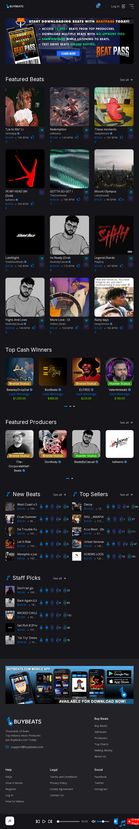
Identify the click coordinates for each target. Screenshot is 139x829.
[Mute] (93, 821)
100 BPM (21, 204)
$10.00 (21, 546)
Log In (9, 795)
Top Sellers (93, 494)
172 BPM (67, 266)
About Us (100, 756)
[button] (66, 406)
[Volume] (103, 821)
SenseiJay (12, 133)
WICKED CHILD (27, 613)
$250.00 (21, 604)
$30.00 (21, 521)
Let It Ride (24, 542)
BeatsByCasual (60, 261)
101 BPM (110, 137)
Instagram (100, 789)
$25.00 (21, 508)
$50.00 (88, 521)
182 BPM (35, 604)
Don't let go (25, 588)
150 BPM (34, 546)
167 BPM (110, 266)
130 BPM (101, 558)
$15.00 (88, 533)
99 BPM (33, 617)
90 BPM (110, 199)
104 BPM (66, 328)
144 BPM (23, 328)
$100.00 (88, 508)
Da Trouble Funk (28, 529)
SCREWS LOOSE (94, 554)
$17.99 (21, 617)
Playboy (99, 261)
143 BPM (66, 137)
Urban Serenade (95, 542)
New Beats (26, 494)
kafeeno (11, 199)
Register (10, 789)
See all (127, 80)
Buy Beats (100, 725)
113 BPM (101, 521)
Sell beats (100, 732)
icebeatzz (55, 133)
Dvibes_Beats (58, 324)
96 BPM (33, 521)
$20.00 (88, 558)
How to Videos (14, 801)
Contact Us (57, 795)
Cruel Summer (27, 517)
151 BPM (34, 629)
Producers (101, 738)
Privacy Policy (58, 783)
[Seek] (68, 821)
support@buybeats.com (24, 747)
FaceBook (100, 777)
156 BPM (110, 328)
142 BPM (21, 266)
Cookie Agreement (61, 789)
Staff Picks (26, 577)
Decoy (88, 504)
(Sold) (20, 193)
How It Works (14, 783)
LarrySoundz (101, 195)
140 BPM (101, 546)
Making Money (103, 750)
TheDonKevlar (58, 195)
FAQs (8, 777)
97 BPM (100, 533)
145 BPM (21, 137)
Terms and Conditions (63, 777)
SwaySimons (103, 133)
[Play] (44, 821)
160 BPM (35, 642)
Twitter (99, 783)
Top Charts (101, 744)
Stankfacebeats (15, 261)
